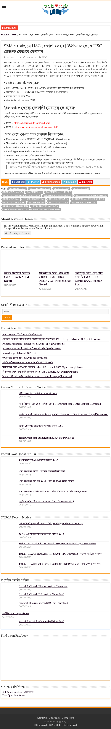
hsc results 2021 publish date (57, 196)
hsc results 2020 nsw (13, 192)
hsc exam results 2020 (40, 189)
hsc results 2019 (61, 189)
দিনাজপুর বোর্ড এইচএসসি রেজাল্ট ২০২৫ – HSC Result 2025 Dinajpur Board (40, 372)
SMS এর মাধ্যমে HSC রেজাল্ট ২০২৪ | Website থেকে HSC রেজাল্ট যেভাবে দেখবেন (31, 210)
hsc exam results (17, 189)
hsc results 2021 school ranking (91, 196)
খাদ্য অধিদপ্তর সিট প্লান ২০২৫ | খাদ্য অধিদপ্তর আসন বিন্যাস (46, 481)
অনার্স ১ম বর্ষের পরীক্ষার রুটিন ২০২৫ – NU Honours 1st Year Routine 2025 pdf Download (63, 414)
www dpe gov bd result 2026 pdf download (24, 358)
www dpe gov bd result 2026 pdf (19, 353)
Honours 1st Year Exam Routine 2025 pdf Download (46, 438)
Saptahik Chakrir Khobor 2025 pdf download (43, 586)
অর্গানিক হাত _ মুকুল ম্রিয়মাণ (15, 613)
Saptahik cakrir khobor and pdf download (41, 621)
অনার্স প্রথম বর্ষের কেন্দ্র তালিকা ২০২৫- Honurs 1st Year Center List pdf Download (60, 404)
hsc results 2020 (81, 189)
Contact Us (68, 718)
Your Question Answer (14, 695)
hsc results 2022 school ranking (88, 199)
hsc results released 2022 (15, 206)
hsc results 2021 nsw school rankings (21, 196)
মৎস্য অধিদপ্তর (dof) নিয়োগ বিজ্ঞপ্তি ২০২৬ (22, 334)
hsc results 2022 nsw (58, 199)
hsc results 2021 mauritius (58, 192)
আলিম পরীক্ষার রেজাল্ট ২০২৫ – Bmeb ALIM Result (17, 277)
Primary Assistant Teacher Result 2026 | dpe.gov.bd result (33, 344)
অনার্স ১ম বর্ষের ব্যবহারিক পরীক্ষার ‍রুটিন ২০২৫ (41, 426)
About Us (42, 718)
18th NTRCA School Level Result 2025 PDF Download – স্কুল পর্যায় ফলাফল (57, 544)
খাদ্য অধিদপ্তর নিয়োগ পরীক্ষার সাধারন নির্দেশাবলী (42, 471)
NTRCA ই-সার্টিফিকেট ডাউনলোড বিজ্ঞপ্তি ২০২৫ (41, 534)
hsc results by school (14, 203)
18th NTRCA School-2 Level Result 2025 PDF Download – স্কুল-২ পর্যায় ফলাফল (60, 564)
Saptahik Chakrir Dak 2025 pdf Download (41, 594)
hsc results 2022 (11, 199)
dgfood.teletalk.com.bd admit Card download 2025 (46, 501)
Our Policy (54, 718)
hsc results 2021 (34, 192)
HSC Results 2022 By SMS (33, 199)
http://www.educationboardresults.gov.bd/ (36, 127)
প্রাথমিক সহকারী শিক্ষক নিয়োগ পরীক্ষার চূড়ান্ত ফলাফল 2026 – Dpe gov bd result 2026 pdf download (51, 339)
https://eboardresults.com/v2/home (32, 123)
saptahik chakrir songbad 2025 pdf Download (43, 603)
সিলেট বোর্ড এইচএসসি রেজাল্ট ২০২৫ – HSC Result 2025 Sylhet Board (37, 376)
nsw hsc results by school (45, 206)
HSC (14, 35)
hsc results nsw (36, 203)
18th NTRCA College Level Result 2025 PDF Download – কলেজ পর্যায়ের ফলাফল (60, 554)
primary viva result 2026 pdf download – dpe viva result (31, 348)
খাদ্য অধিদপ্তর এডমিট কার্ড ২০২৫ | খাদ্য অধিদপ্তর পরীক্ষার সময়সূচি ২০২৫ (53, 491)
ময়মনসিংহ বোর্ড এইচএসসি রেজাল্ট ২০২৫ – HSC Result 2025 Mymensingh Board (42, 367)
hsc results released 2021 (84, 203)
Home (5, 35)
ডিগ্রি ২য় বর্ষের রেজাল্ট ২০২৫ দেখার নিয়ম (38, 393)
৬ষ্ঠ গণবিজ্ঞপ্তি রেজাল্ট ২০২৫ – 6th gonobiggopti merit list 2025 (51, 524)
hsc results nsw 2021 (58, 203)
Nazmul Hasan (14, 57)
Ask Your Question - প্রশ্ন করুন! (18, 692)
